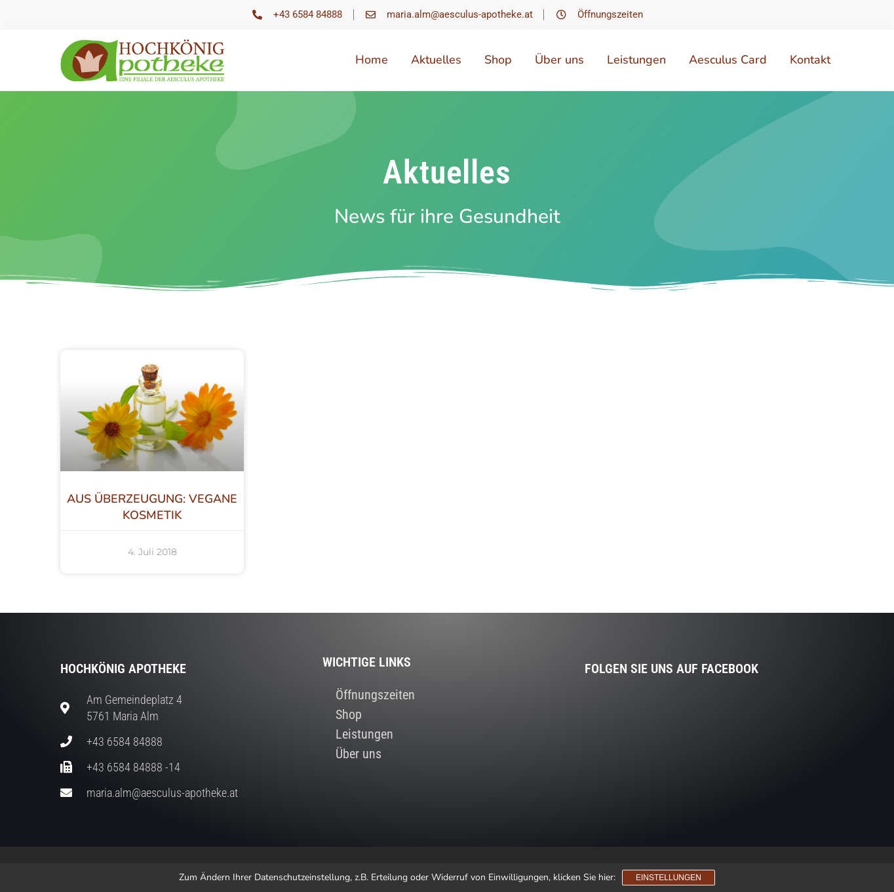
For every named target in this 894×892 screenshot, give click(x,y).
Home (371, 60)
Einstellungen (668, 877)
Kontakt (810, 60)
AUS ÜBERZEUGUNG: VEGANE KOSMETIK (152, 507)
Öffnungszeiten (375, 695)
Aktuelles (436, 60)
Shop (498, 60)
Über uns (559, 60)
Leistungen (636, 60)
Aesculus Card (728, 60)
